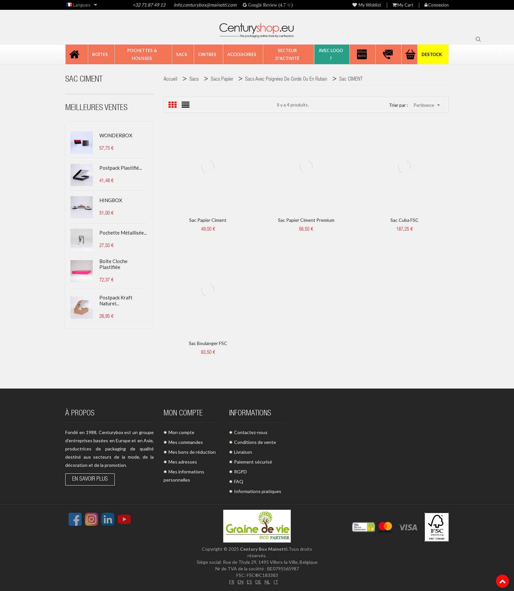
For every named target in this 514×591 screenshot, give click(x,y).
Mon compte (181, 432)
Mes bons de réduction (192, 452)
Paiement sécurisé (253, 462)
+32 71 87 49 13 (148, 5)
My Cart (402, 5)
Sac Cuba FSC (404, 220)
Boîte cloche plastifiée (113, 264)
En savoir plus (90, 479)
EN (241, 581)
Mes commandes (185, 442)
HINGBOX (110, 200)
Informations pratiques (257, 491)
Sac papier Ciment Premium (306, 220)
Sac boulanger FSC (208, 343)
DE (258, 581)
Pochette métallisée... (123, 233)
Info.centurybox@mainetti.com (204, 5)
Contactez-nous (250, 432)
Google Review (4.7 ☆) (270, 5)
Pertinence (427, 105)
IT (275, 581)
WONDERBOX (115, 135)
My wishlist (366, 5)
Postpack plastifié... (120, 168)
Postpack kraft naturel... (115, 300)
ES (249, 581)
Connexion (437, 5)
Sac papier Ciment (208, 220)
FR (231, 581)
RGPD (240, 471)
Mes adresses (182, 462)
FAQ (238, 481)
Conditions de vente (255, 442)
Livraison (243, 452)
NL (267, 581)
